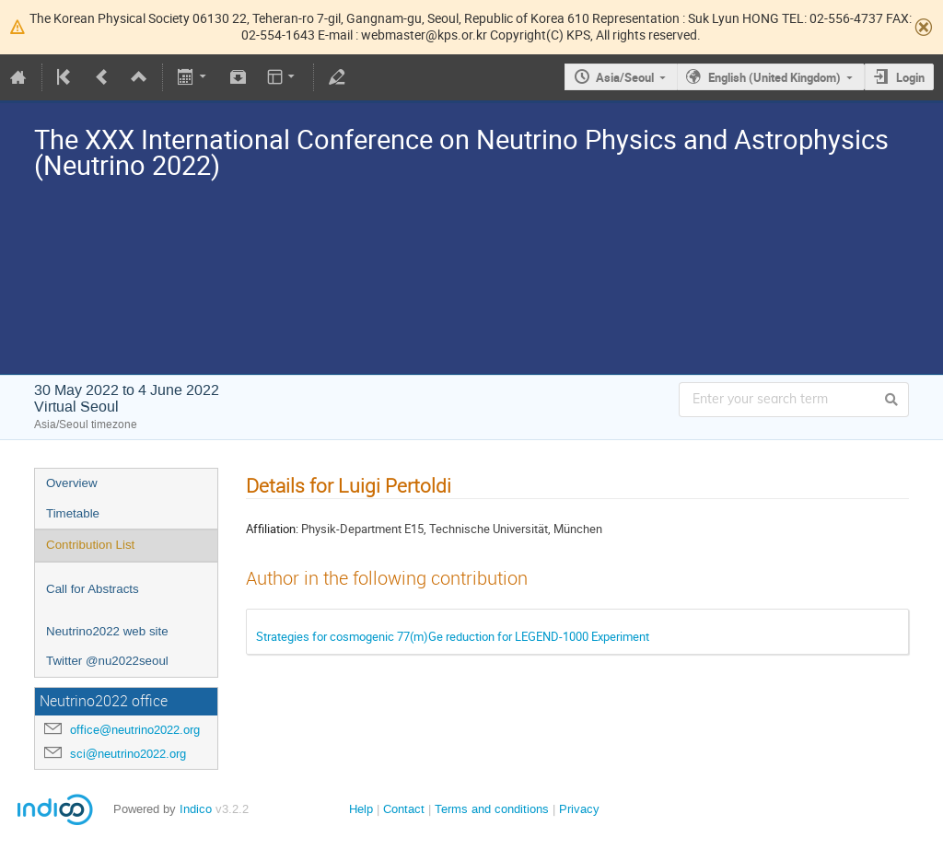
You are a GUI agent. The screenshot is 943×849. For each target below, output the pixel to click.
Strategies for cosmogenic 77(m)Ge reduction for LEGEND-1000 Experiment (452, 636)
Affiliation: (272, 528)
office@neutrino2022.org (135, 730)
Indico (196, 809)
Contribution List (90, 545)
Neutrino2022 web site (107, 631)
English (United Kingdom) (774, 77)
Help (361, 809)
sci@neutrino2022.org (128, 754)
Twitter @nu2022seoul (107, 661)
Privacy (579, 809)
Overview (72, 483)
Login (910, 77)
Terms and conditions (492, 809)
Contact (404, 809)
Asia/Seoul (625, 77)
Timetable (72, 513)
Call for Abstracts (92, 589)
